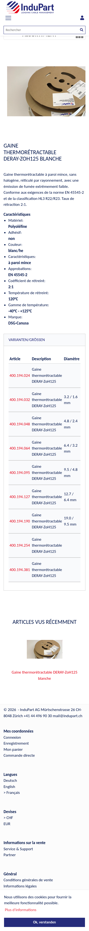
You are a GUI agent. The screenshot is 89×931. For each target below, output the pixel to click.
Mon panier (13, 749)
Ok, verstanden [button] (44, 922)
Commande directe (19, 755)
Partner (10, 854)
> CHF (8, 817)
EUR (7, 823)
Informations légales (20, 886)
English (9, 786)
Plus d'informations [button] (20, 909)
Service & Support (18, 848)
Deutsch (10, 780)
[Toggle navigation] (8, 18)
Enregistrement (16, 743)
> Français (12, 792)
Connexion (12, 737)
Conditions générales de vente (28, 879)
